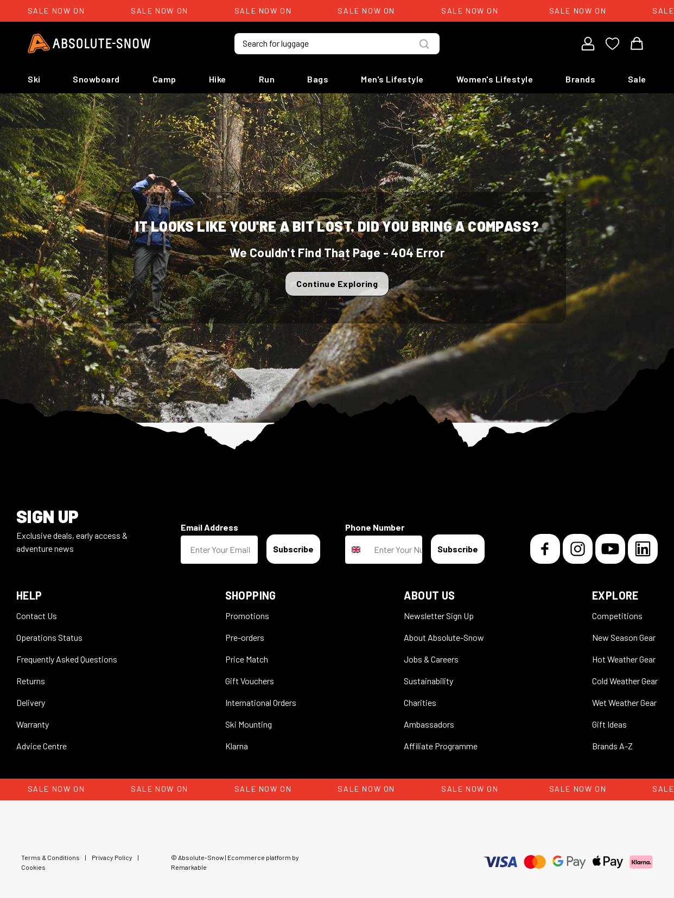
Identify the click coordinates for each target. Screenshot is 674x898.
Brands (580, 79)
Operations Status (49, 637)
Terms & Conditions (50, 857)
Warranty (32, 724)
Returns (30, 681)
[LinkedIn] (643, 549)
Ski (34, 79)
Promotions (247, 615)
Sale (637, 79)
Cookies (33, 867)
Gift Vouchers (249, 681)
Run (267, 79)
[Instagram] (578, 549)
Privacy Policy (112, 857)
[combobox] (357, 549)
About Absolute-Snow (444, 637)
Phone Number (374, 527)
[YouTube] (610, 549)
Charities (420, 702)
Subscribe (293, 549)
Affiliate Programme (441, 746)
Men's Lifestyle (392, 79)
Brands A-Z (612, 746)
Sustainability (428, 681)
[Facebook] (545, 549)
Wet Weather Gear (624, 702)
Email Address (209, 527)
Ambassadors (429, 724)
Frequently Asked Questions (66, 659)
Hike (217, 79)
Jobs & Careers (431, 659)
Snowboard (96, 79)
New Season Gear (624, 637)
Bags (317, 79)
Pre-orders (244, 637)
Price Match (246, 659)
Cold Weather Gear (625, 681)
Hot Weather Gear (624, 659)
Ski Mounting (248, 724)
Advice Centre (41, 746)
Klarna (236, 746)
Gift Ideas (609, 724)
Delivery (30, 702)
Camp (164, 79)
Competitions (617, 615)
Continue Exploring (337, 283)
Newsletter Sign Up (439, 615)
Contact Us (36, 615)
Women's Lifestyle (494, 79)
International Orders (260, 702)
